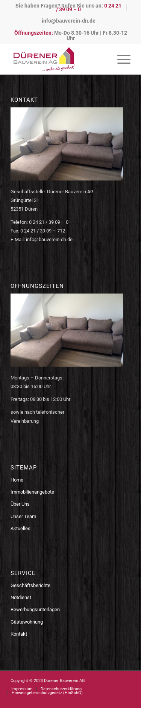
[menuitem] (69, 7)
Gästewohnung (27, 622)
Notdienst (21, 597)
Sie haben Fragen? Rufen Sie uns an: (68, 7)
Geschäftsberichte (30, 585)
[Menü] (120, 59)
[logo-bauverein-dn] (58, 59)
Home (17, 480)
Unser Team (23, 516)
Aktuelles (20, 528)
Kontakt (19, 634)
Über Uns (20, 504)
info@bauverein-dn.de (69, 21)
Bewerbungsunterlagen (35, 609)
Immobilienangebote (32, 492)
